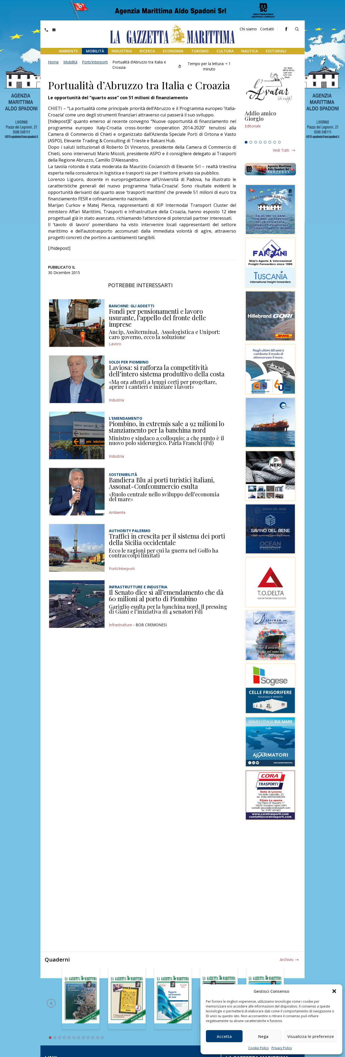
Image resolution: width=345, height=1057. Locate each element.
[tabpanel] (270, 124)
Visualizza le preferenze (310, 1036)
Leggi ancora (270, 124)
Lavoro (115, 343)
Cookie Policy (258, 1048)
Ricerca (147, 51)
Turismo (200, 51)
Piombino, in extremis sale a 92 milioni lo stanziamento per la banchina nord (166, 426)
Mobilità (95, 51)
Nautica (249, 51)
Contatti (267, 28)
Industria (122, 51)
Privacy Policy (281, 1048)
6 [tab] (269, 142)
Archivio (287, 959)
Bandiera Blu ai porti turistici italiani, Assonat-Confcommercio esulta (162, 482)
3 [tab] (255, 142)
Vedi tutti (281, 150)
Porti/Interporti (95, 62)
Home (53, 62)
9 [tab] (88, 1037)
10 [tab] (92, 1037)
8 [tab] (279, 142)
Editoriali (276, 51)
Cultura (225, 51)
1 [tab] (246, 142)
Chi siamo (248, 28)
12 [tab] (102, 1037)
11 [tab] (97, 1037)
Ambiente (68, 51)
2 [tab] (251, 142)
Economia (173, 51)
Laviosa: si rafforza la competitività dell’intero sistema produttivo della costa (167, 370)
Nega (263, 1036)
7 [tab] (274, 142)
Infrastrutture (120, 624)
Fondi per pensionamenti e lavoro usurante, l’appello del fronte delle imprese (157, 317)
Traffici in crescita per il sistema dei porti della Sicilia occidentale (167, 539)
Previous (51, 1003)
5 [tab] (265, 142)
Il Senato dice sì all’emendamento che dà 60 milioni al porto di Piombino (166, 595)
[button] (334, 991)
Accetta (224, 1036)
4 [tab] (260, 142)
